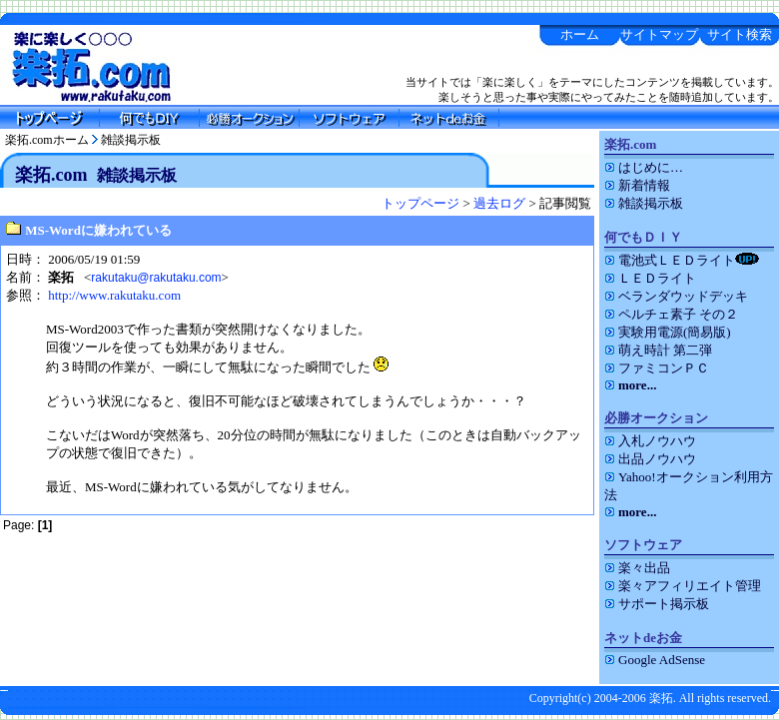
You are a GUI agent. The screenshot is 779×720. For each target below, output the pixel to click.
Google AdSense (654, 659)
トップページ (420, 203)
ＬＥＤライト (650, 278)
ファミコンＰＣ (656, 367)
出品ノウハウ (650, 458)
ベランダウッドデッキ (676, 296)
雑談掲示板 (131, 140)
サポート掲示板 (656, 603)
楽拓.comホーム (47, 140)
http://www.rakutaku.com (114, 295)
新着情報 (637, 185)
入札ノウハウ (650, 440)
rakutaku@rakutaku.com (156, 278)
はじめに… (643, 167)
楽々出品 (637, 567)
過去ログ (499, 203)
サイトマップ (659, 34)
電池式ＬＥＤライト (681, 260)
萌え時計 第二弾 (658, 350)
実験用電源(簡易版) (667, 332)
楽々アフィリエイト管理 (682, 585)
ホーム (579, 34)
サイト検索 (739, 34)
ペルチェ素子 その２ (671, 314)
